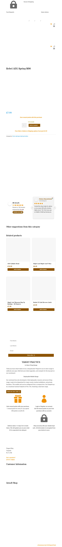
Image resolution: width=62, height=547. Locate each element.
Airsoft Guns (10, 490)
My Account (9, 478)
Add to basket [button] (17, 269)
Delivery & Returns (11, 474)
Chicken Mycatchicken (45, 199)
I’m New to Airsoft (11, 469)
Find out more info (12, 392)
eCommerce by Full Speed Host (47, 545)
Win (42, 21)
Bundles (8, 488)
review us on (18, 212)
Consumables (10, 493)
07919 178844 (10, 460)
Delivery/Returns (24, 21)
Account (37, 21)
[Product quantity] (24, 125)
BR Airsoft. (16, 203)
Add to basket (34, 125)
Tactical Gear (10, 499)
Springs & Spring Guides (22, 136)
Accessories (9, 495)
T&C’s (7, 472)
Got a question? (10, 457)
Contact (32, 21)
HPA (7, 501)
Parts (13, 136)
